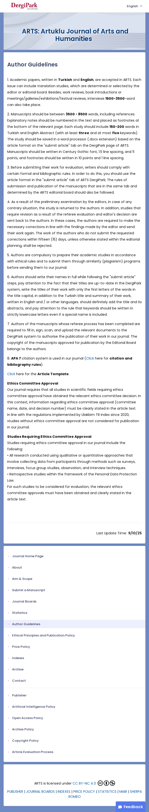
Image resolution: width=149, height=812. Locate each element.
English (133, 6)
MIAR (123, 791)
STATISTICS (107, 791)
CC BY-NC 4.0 (84, 783)
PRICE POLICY (84, 791)
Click (90, 358)
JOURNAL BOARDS (40, 791)
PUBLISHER (15, 791)
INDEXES (64, 791)
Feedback (133, 806)
